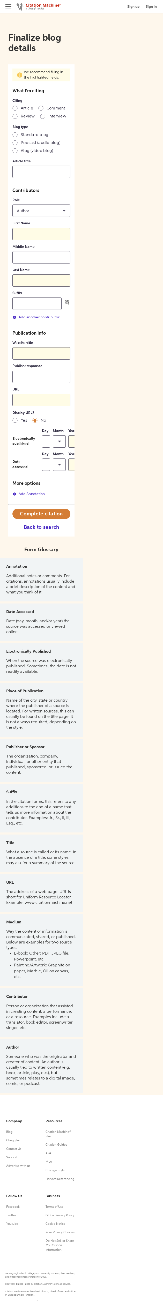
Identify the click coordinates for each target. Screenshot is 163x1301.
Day (45, 431)
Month (58, 431)
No (43, 421)
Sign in (151, 6)
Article (27, 108)
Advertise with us (18, 1166)
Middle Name (23, 247)
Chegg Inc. (13, 1140)
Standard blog (34, 135)
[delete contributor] (67, 302)
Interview (57, 116)
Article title (21, 161)
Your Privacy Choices (60, 1232)
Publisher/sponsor (27, 366)
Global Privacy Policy (60, 1215)
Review (28, 116)
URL (15, 389)
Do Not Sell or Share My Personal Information (60, 1245)
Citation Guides (56, 1144)
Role (16, 200)
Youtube (12, 1224)
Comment (56, 108)
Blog (9, 1132)
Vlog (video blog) (37, 151)
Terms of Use (54, 1207)
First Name (21, 223)
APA (48, 1153)
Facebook (13, 1207)
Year (72, 431)
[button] (41, 211)
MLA (49, 1161)
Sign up (133, 6)
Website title (22, 343)
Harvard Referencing (60, 1179)
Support (11, 1157)
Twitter (11, 1215)
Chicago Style (55, 1170)
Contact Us (13, 1149)
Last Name (21, 270)
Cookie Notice (55, 1224)
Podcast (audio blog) (40, 143)
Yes (24, 421)
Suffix (17, 293)
